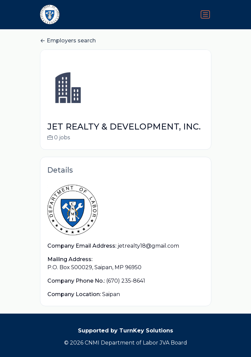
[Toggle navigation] (205, 14)
